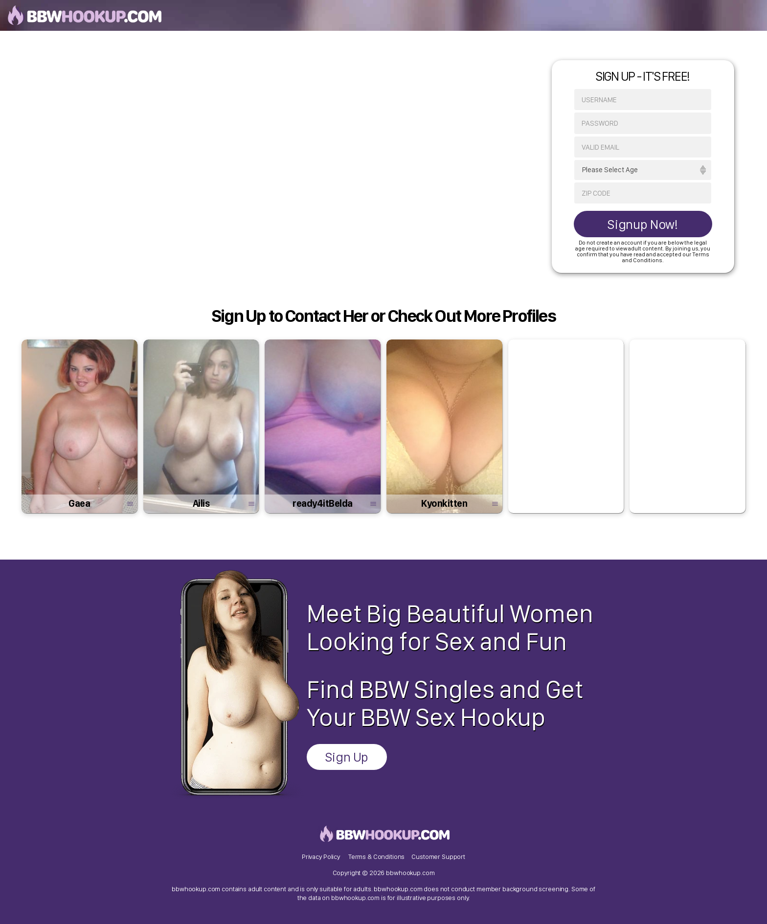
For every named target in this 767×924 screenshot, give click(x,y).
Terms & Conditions (376, 856)
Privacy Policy (321, 856)
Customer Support (438, 856)
